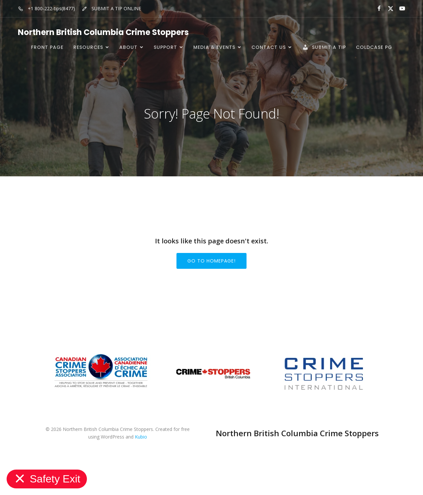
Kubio (141, 437)
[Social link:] (376, 8)
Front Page (47, 47)
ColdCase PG (374, 47)
